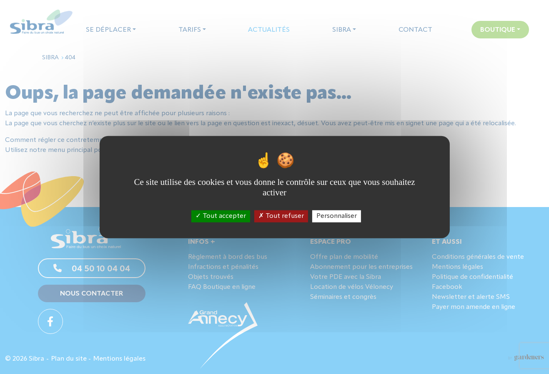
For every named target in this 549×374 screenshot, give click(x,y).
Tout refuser (281, 215)
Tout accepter (221, 215)
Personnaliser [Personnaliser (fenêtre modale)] (336, 215)
